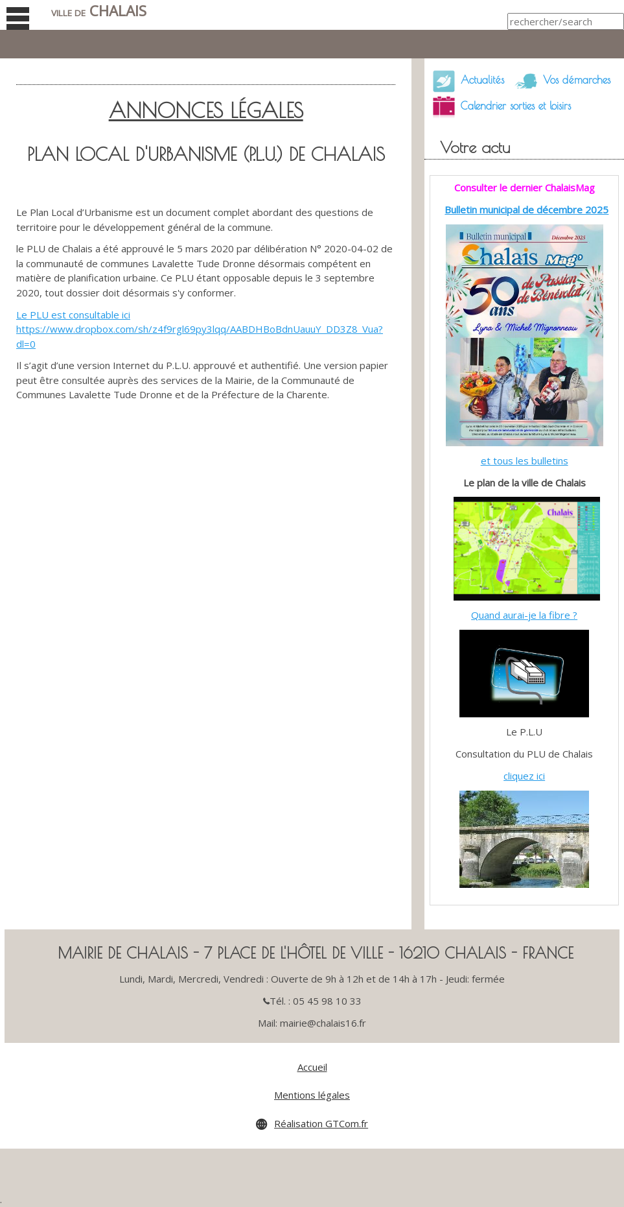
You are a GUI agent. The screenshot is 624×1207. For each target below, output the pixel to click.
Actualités (464, 81)
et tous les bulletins (524, 460)
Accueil (312, 1066)
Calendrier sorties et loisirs (497, 107)
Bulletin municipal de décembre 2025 (526, 209)
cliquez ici (524, 775)
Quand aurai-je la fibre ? (524, 614)
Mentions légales (312, 1094)
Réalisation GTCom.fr (321, 1123)
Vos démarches (558, 81)
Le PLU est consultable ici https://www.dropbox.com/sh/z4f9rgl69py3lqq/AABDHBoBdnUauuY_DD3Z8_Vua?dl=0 (199, 329)
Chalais (98, 11)
